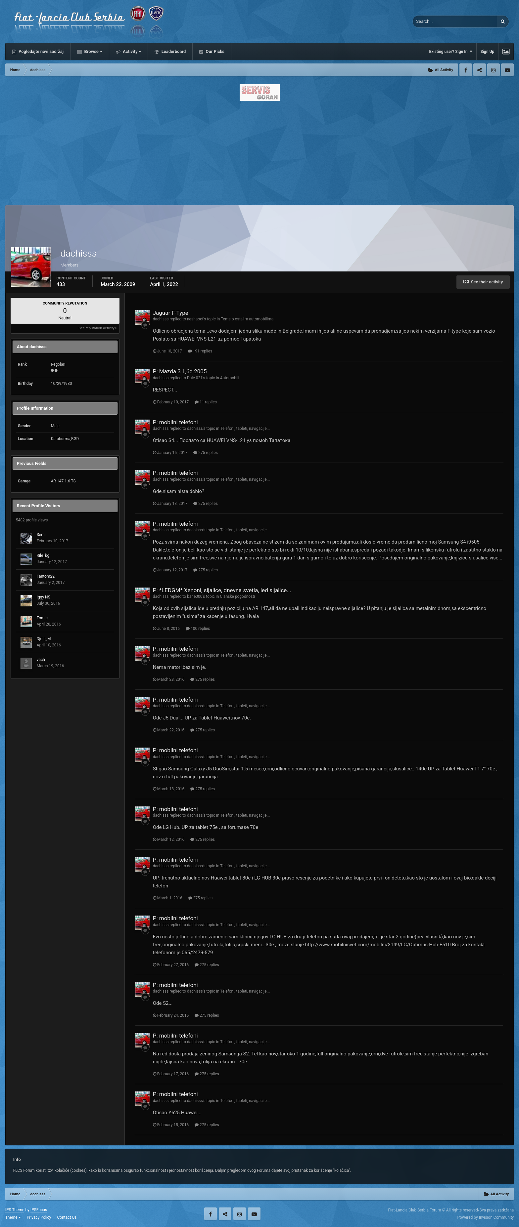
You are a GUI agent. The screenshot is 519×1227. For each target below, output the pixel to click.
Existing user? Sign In (450, 51)
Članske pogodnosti (237, 596)
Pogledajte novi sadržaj (41, 51)
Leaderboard (173, 51)
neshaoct (195, 319)
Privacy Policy (39, 1217)
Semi (41, 534)
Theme (13, 1217)
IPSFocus (38, 1209)
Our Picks (214, 51)
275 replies (205, 452)
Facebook (465, 69)
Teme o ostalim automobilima (247, 319)
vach (41, 659)
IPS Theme (14, 1209)
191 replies (200, 351)
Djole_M (44, 638)
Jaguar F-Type (170, 312)
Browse (92, 51)
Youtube (507, 69)
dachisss (161, 319)
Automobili (229, 378)
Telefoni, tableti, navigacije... (245, 428)
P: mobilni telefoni (175, 422)
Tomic (42, 618)
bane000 (195, 596)
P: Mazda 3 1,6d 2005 (180, 371)
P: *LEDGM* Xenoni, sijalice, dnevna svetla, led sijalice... (222, 590)
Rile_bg (43, 555)
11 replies (206, 402)
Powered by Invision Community (485, 1217)
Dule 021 (195, 378)
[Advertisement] (259, 151)
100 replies (198, 628)
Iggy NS (43, 597)
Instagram (493, 69)
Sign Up (488, 51)
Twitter (479, 69)
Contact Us (67, 1217)
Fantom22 (46, 576)
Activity (131, 51)
